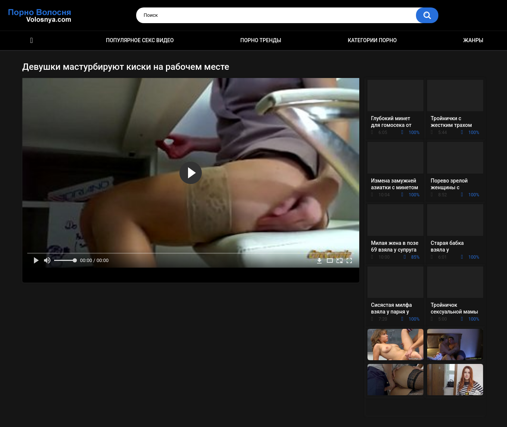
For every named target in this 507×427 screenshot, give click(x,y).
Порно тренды (260, 40)
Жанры (473, 40)
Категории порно (372, 40)
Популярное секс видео (140, 40)
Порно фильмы (31, 40)
